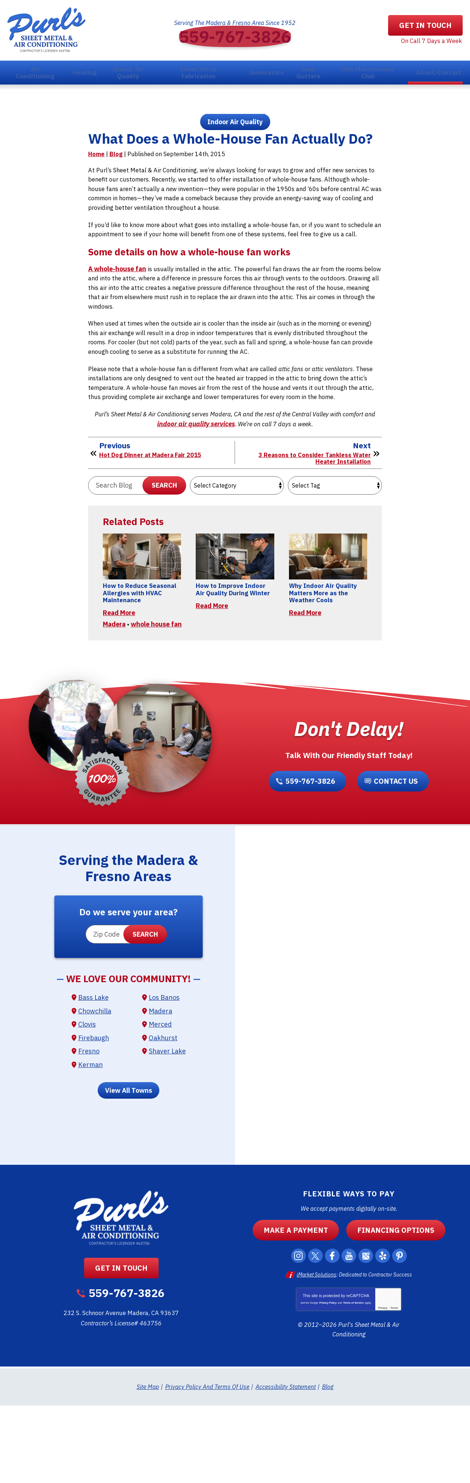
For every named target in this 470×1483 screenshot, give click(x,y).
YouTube (350, 1336)
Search (164, 540)
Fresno (89, 1132)
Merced (160, 1106)
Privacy (382, 1386)
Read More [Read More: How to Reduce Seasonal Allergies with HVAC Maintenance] (119, 681)
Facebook (331, 1336)
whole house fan (156, 699)
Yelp (386, 1336)
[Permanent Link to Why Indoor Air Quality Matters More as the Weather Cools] (328, 615)
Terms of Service (353, 1381)
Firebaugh (93, 1120)
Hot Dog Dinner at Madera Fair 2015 (154, 509)
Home (96, 181)
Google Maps (368, 1336)
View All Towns (128, 1171)
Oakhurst (163, 1120)
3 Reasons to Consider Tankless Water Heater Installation (312, 512)
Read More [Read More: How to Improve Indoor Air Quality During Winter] (212, 673)
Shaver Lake (167, 1132)
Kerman (90, 1145)
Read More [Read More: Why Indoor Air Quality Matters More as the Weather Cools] (305, 673)
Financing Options (390, 1310)
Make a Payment (301, 1310)
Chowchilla (94, 1093)
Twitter (313, 1336)
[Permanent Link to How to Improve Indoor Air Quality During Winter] (235, 615)
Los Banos (164, 1081)
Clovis (87, 1106)
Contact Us (393, 860)
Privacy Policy (327, 1381)
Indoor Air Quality (235, 126)
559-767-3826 (235, 37)
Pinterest (405, 1336)
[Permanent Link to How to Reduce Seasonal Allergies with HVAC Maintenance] (142, 615)
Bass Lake (93, 1081)
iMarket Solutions (316, 1354)
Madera (114, 699)
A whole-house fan (117, 309)
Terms (394, 1386)
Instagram (295, 1336)
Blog (116, 181)
